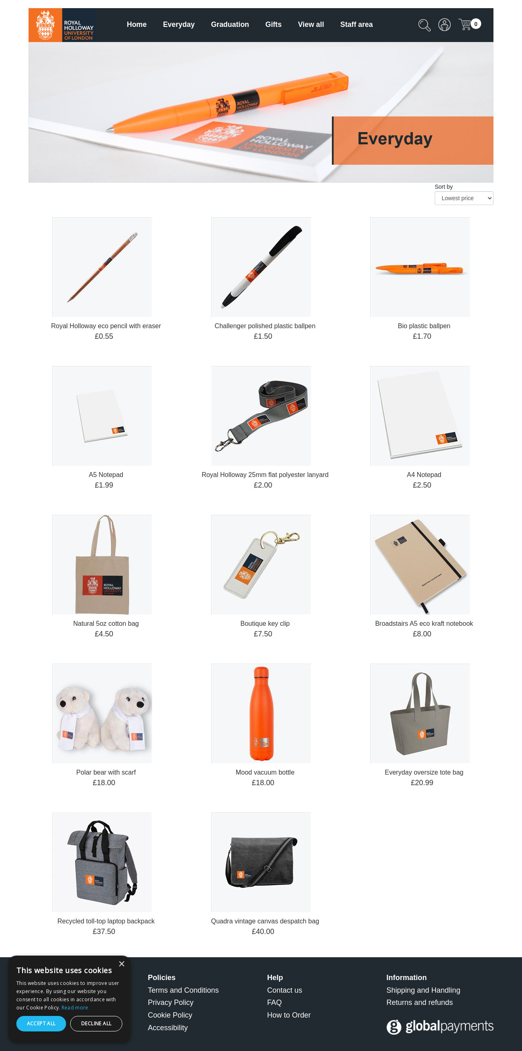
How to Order (289, 1015)
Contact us (284, 990)
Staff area (357, 24)
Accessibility (168, 1028)
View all (311, 24)
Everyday (179, 24)
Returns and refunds (420, 1002)
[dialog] (69, 999)
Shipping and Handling (423, 990)
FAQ (274, 1002)
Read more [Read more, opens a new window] (75, 1007)
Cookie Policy (170, 1015)
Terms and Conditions (183, 990)
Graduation (230, 24)
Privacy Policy (171, 1002)
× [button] (121, 964)
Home (137, 24)
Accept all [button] (41, 1023)
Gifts (273, 24)
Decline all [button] (96, 1023)
